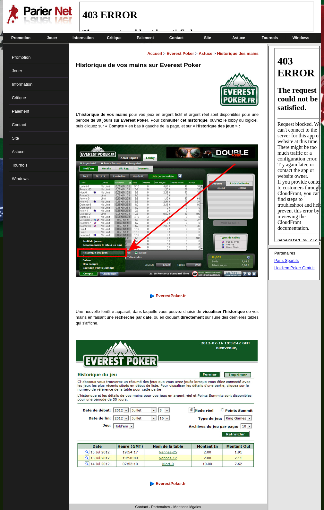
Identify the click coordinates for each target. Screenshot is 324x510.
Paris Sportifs (286, 260)
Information (83, 38)
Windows (301, 38)
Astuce (238, 38)
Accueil (154, 53)
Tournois (270, 38)
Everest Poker (180, 53)
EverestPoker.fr (171, 295)
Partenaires (160, 507)
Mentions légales (187, 507)
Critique (114, 38)
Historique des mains (238, 53)
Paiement (145, 38)
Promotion (20, 38)
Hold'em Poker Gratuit (294, 267)
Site (207, 38)
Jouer (52, 38)
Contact (176, 38)
